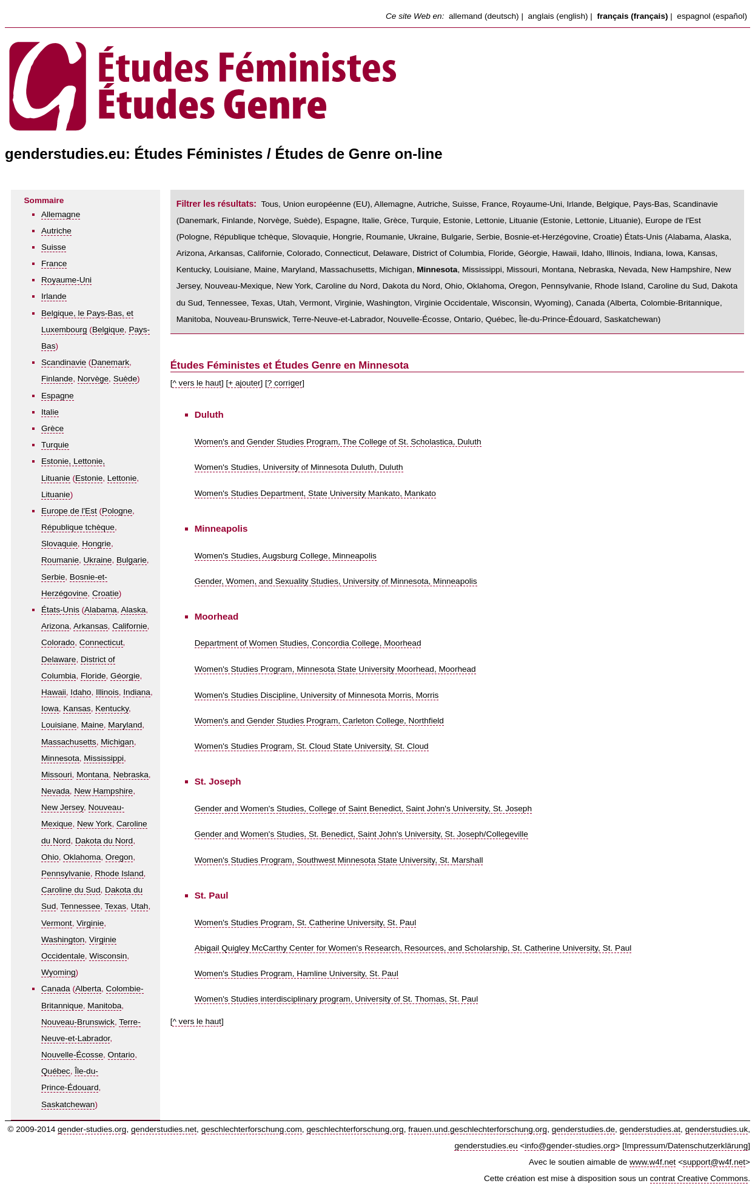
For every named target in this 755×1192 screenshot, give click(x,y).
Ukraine (98, 559)
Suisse (53, 247)
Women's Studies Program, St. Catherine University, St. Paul (306, 922)
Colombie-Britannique (680, 302)
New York (94, 823)
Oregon (119, 857)
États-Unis (60, 609)
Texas (116, 906)
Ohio (50, 857)
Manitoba (104, 1005)
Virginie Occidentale (451, 302)
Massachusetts (68, 741)
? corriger (284, 382)
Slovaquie (59, 543)
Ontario (121, 1054)
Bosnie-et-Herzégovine (546, 236)
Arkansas (90, 626)
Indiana (136, 692)
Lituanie (55, 494)
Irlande (54, 296)
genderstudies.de (583, 1129)
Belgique (108, 329)
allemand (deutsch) (484, 16)
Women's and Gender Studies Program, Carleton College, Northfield (319, 720)
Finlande (57, 378)
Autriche (56, 230)
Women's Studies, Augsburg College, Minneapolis (286, 555)
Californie (129, 626)
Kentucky (112, 708)
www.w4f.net (652, 1162)
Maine (92, 724)
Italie (50, 412)
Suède (125, 378)
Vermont (56, 923)
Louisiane (58, 724)
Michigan (117, 741)
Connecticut (101, 642)
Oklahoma (82, 857)
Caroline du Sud (71, 889)
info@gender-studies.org (570, 1145)
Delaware (58, 659)
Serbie (53, 576)
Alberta (88, 988)
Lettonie (121, 478)
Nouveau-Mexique (237, 285)
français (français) (632, 16)
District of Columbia (448, 253)
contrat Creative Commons (699, 1178)
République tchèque (78, 527)
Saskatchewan (68, 1104)
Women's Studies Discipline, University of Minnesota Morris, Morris (317, 695)
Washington (62, 939)
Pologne (117, 510)
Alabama (100, 609)
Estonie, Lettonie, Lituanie (490, 220)
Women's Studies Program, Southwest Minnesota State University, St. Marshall (339, 860)
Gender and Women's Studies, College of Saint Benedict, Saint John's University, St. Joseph (363, 808)
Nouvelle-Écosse (72, 1054)
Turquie (55, 444)
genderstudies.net (163, 1129)
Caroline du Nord (346, 285)
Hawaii (53, 692)
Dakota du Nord (104, 840)
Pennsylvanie (65, 873)
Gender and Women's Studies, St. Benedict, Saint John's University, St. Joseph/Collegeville (361, 834)
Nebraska (131, 774)
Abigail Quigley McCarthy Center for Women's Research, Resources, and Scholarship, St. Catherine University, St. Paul (413, 948)
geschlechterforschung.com (251, 1129)
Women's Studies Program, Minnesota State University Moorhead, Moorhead (335, 669)
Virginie (90, 923)
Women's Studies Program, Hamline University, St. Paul (296, 973)
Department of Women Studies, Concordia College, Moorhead (308, 643)
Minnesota (60, 758)
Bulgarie (131, 559)
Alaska (133, 609)
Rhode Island (119, 873)
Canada (55, 988)
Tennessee (81, 906)
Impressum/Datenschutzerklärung (686, 1145)
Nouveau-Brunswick (78, 1021)
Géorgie (124, 675)
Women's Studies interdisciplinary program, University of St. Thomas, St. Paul (336, 998)
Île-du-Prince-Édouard (559, 319)
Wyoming (58, 972)
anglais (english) (558, 16)
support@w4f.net (714, 1162)
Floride (93, 675)
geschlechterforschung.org (354, 1129)
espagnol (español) (712, 16)
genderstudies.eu (485, 1145)
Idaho (80, 692)
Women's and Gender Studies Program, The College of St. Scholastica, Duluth (338, 441)
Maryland (125, 724)
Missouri (56, 774)
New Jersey (62, 807)
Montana (92, 774)
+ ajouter (244, 382)
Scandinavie (63, 362)
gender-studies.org (92, 1129)
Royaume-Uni (66, 279)
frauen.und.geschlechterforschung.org (477, 1129)
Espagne (57, 395)
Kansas (76, 708)
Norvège (93, 378)
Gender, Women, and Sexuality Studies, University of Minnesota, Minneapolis (336, 581)
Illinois (107, 692)
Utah (140, 906)
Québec (55, 1071)
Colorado (58, 642)
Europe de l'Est (69, 510)
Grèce (52, 428)
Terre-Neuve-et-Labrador (337, 319)
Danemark (110, 362)
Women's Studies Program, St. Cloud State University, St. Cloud (312, 746)
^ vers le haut (196, 382)
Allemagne (60, 214)
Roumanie (60, 559)
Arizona (55, 626)
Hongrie (96, 543)
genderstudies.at (650, 1129)
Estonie (88, 478)
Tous (269, 204)
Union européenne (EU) (327, 204)
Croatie (105, 593)
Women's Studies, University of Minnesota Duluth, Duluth (299, 467)
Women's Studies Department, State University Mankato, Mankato (315, 493)
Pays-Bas (650, 204)
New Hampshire (103, 790)
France (54, 263)
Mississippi (104, 758)
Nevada (55, 790)
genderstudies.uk (716, 1129)
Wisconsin (108, 955)
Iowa (50, 708)
